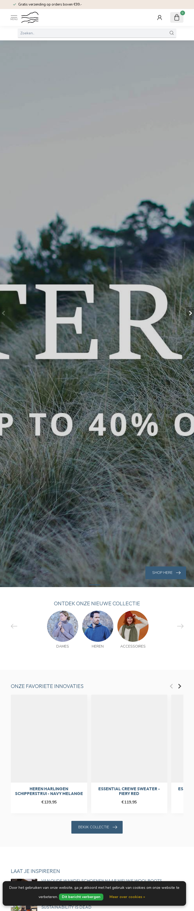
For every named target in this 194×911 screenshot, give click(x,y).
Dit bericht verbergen (81, 896)
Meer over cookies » (127, 896)
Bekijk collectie (97, 827)
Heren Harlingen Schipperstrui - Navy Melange (49, 791)
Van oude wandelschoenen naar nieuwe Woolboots (101, 880)
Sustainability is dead (66, 907)
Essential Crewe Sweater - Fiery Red (129, 791)
